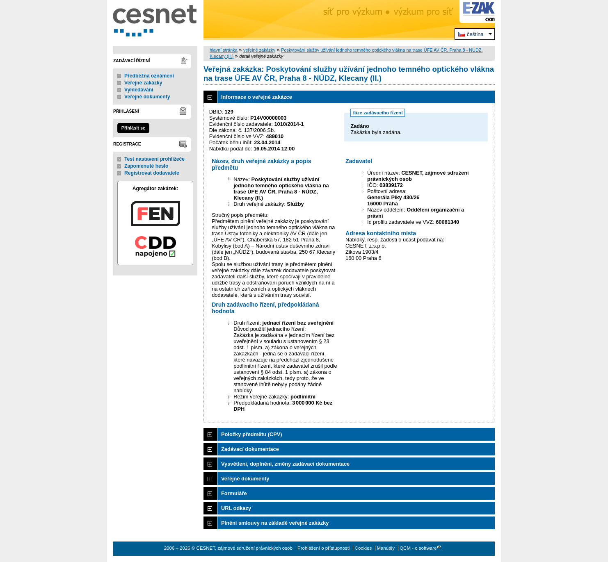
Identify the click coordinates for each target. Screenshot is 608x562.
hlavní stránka (224, 50)
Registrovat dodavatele (151, 173)
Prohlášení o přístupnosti (323, 548)
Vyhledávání (138, 90)
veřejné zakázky (259, 50)
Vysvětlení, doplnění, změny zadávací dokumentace (285, 464)
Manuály (386, 548)
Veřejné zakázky (143, 83)
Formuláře (234, 493)
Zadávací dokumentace (250, 449)
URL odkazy (236, 508)
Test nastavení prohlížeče (154, 159)
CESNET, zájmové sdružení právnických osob (155, 20)
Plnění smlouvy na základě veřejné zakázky (275, 523)
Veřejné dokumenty (147, 97)
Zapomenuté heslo (146, 166)
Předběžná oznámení (149, 76)
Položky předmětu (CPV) (251, 434)
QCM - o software (418, 548)
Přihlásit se (133, 127)
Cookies (363, 548)
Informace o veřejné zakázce (256, 97)
